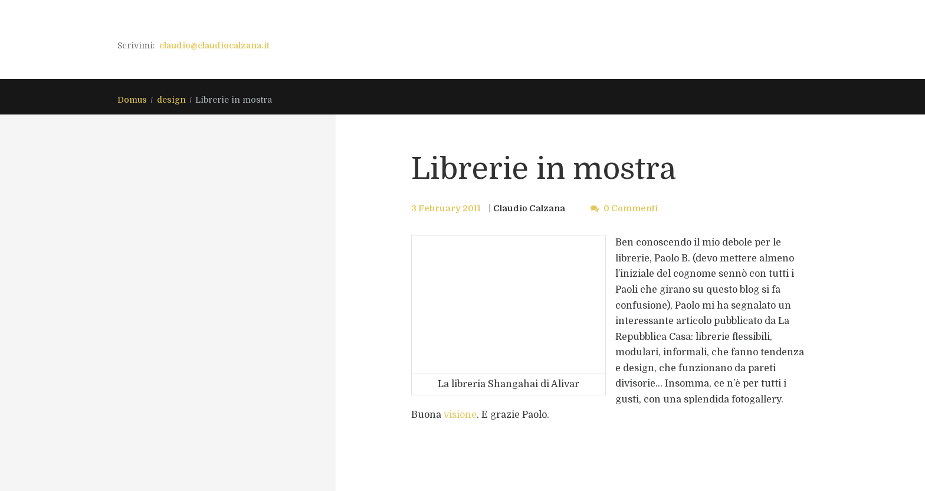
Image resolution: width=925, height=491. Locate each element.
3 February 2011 (446, 208)
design (171, 99)
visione (460, 415)
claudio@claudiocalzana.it (214, 45)
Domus (132, 99)
